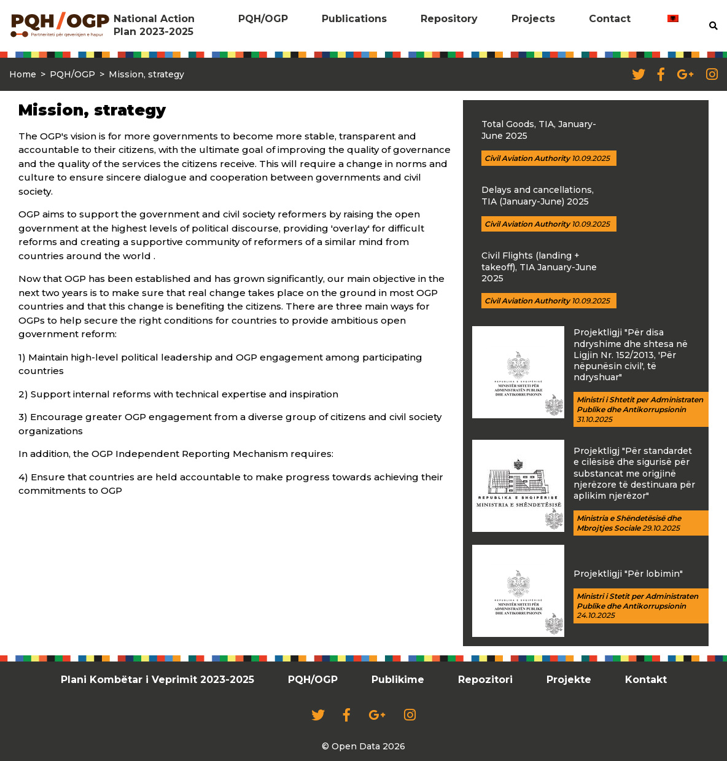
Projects (533, 19)
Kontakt (646, 679)
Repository (449, 19)
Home (22, 74)
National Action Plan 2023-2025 (154, 25)
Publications (354, 19)
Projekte (568, 679)
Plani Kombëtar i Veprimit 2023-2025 (157, 679)
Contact (610, 19)
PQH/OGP (263, 19)
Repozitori (485, 679)
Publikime (397, 679)
